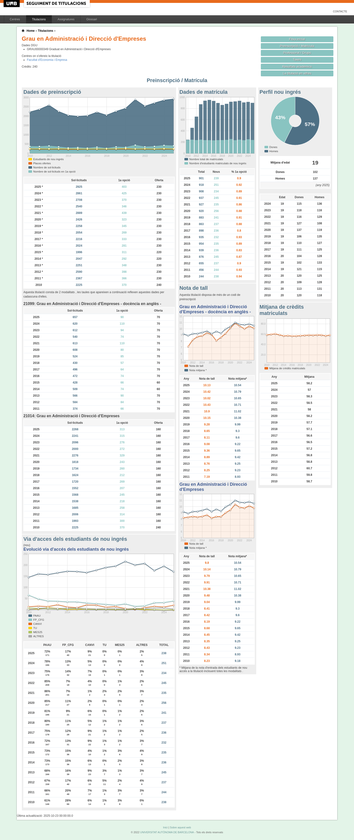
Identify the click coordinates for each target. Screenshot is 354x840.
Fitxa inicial (297, 39)
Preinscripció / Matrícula (297, 46)
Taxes (297, 59)
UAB (12, 3)
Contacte (340, 11)
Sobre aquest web (180, 827)
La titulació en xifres (297, 73)
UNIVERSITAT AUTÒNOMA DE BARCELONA (167, 832)
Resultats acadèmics (297, 66)
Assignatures (66, 19)
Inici (165, 827)
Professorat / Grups (297, 53)
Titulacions (39, 19)
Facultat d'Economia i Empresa (47, 60)
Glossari (91, 19)
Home (30, 30)
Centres (15, 19)
